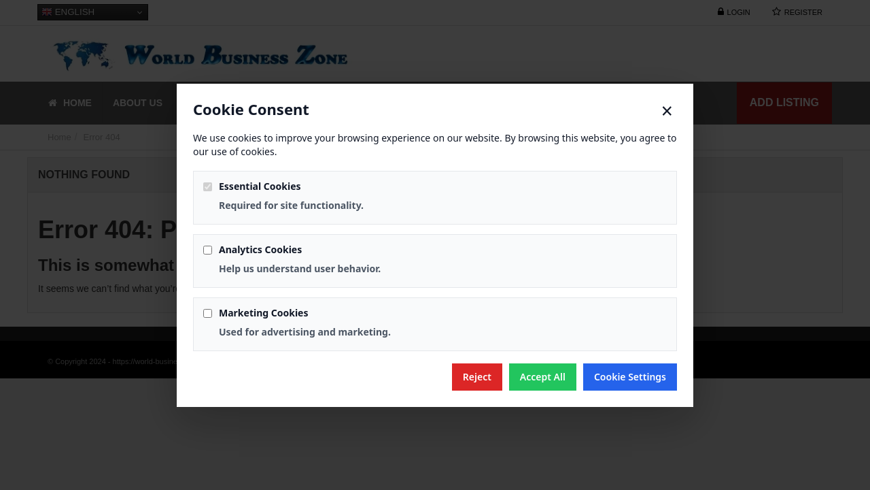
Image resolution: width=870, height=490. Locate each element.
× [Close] (667, 111)
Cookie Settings (630, 376)
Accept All (543, 376)
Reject (477, 376)
